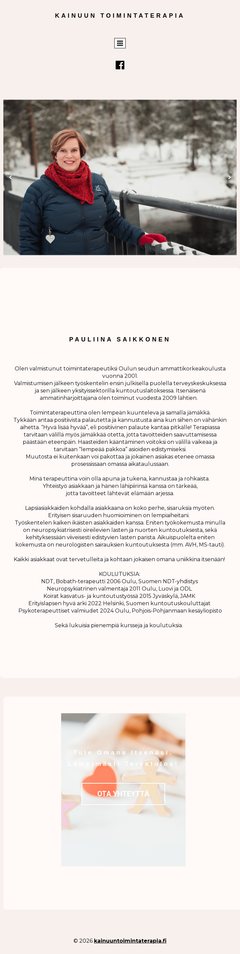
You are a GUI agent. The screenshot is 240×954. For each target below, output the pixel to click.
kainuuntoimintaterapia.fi (130, 941)
